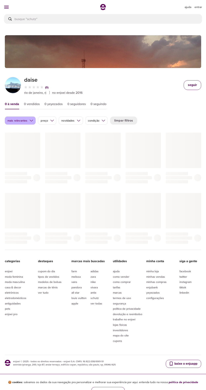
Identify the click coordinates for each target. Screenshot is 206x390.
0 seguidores (76, 104)
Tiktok (182, 287)
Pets (7, 309)
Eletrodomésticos (15, 298)
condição (96, 121)
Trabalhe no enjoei (124, 319)
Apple (74, 303)
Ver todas (96, 303)
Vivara (94, 287)
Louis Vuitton (79, 298)
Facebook (185, 271)
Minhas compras (156, 282)
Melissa (76, 277)
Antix (93, 293)
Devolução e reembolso (127, 314)
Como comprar (122, 282)
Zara (93, 277)
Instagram (185, 282)
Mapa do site (121, 335)
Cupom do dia (46, 271)
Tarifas (116, 287)
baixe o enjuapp (183, 363)
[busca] (103, 19)
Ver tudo (43, 293)
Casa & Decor (13, 287)
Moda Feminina (14, 277)
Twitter (183, 277)
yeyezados (153, 293)
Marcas (117, 293)
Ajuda (116, 271)
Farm (74, 271)
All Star (75, 293)
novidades (70, 121)
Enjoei (8, 271)
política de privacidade (183, 382)
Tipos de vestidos (48, 277)
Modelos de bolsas (50, 282)
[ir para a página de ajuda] (188, 7)
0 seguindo (98, 104)
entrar (198, 7)
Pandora (76, 287)
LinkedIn (184, 293)
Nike (93, 282)
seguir (192, 85)
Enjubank (152, 287)
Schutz (95, 298)
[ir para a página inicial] (103, 9)
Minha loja (152, 271)
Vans (74, 282)
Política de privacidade (127, 309)
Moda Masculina (15, 282)
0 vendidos (32, 104)
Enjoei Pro (11, 314)
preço (47, 121)
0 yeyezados (53, 104)
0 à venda (12, 104)
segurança (119, 303)
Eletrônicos (12, 293)
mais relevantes (20, 121)
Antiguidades (13, 303)
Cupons (117, 341)
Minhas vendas (155, 277)
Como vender (121, 277)
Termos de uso (122, 298)
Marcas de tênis (48, 287)
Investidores (120, 330)
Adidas (95, 271)
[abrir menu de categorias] (6, 7)
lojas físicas (120, 325)
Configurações (155, 298)
